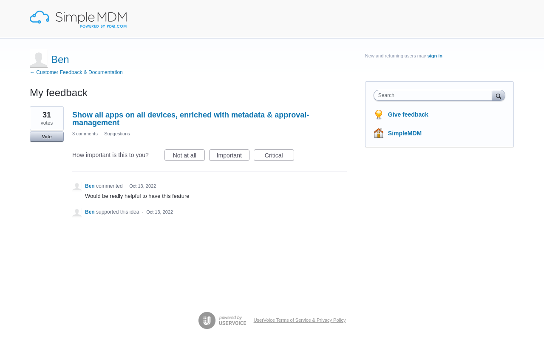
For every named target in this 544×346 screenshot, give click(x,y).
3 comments (85, 133)
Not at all (189, 156)
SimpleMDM (405, 133)
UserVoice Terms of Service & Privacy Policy (300, 320)
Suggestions (117, 133)
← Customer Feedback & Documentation (76, 72)
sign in (435, 55)
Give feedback (408, 114)
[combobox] (435, 95)
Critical (279, 156)
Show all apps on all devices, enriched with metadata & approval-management (190, 119)
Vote (46, 136)
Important (233, 156)
